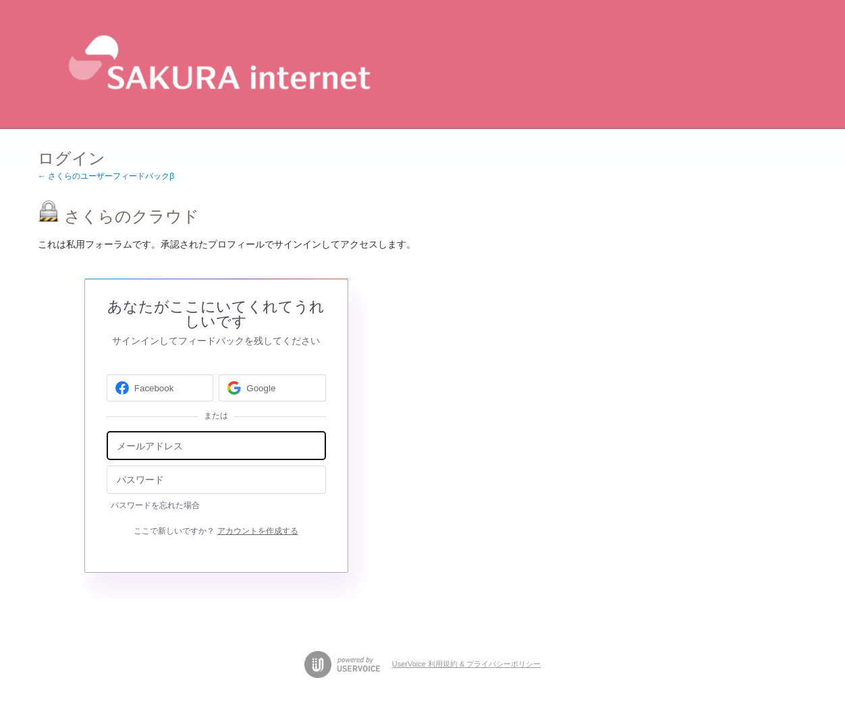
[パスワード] (216, 480)
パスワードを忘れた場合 (155, 505)
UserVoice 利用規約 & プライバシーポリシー (466, 664)
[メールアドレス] (216, 445)
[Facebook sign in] (160, 387)
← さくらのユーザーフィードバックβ (106, 176)
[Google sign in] (272, 387)
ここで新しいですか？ (216, 531)
